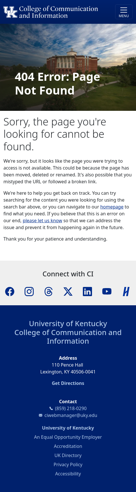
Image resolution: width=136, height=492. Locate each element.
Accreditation (68, 446)
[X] (68, 291)
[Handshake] (126, 291)
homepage (111, 207)
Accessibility (68, 474)
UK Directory (68, 455)
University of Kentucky (68, 323)
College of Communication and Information (67, 336)
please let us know (42, 220)
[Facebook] (9, 291)
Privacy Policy (68, 464)
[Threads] (48, 291)
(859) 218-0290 (71, 408)
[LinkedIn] (87, 291)
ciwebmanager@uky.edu (71, 415)
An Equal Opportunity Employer (68, 437)
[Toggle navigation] (124, 11)
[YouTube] (106, 291)
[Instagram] (29, 291)
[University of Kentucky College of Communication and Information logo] (51, 12)
